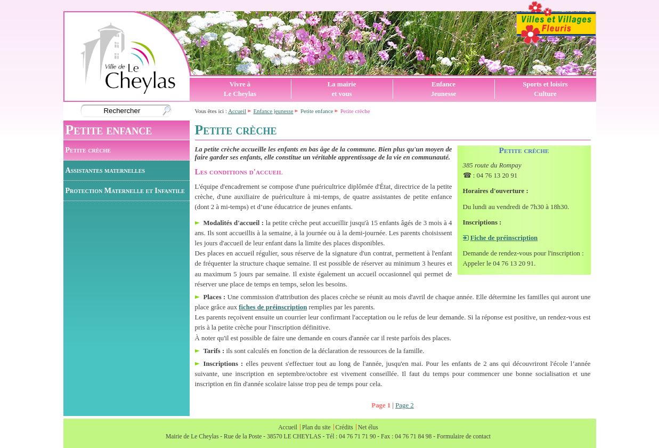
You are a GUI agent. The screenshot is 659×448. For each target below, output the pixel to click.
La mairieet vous (342, 89)
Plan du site (316, 427)
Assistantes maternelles (105, 170)
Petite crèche (88, 150)
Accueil (237, 111)
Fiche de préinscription (504, 238)
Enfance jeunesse (273, 111)
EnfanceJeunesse (444, 89)
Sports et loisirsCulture (545, 89)
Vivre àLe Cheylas (240, 89)
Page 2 (404, 405)
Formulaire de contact (464, 436)
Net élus (368, 427)
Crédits (344, 427)
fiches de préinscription (273, 307)
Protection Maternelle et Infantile (125, 190)
